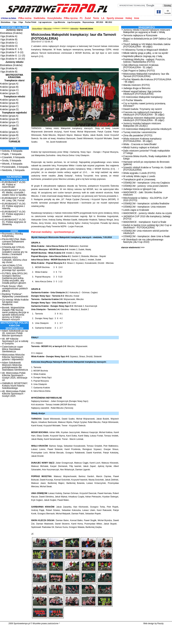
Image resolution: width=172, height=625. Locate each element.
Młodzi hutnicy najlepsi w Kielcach (141, 147)
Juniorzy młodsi (14, 62)
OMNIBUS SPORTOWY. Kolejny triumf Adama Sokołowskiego (15, 385)
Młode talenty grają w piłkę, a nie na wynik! (145, 53)
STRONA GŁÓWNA (8, 18)
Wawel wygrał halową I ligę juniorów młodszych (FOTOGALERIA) (142, 92)
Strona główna (37, 28)
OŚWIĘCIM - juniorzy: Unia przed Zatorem (145, 186)
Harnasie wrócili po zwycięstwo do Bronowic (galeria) (146, 163)
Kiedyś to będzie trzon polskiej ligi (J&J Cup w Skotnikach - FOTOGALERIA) (147, 226)
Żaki (14, 128)
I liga (14, 22)
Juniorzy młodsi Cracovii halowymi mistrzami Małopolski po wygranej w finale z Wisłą (146, 31)
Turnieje (14, 141)
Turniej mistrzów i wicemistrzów (139, 132)
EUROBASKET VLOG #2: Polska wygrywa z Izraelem (13, 214)
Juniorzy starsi (14, 29)
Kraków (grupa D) (9, 93)
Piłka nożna (24, 18)
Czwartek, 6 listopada (13, 157)
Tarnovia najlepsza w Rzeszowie (140, 35)
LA (102, 18)
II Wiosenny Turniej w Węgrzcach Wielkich (145, 49)
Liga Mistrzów (59, 22)
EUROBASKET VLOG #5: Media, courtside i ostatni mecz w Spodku (14, 192)
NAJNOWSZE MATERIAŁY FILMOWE (14, 178)
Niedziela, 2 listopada (13, 170)
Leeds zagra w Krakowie (136, 210)
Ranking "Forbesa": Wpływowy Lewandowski (15, 295)
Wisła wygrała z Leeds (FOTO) (139, 173)
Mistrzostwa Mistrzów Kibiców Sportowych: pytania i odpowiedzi (13, 357)
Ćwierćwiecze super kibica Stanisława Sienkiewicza (12, 349)
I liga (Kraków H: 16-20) (12, 58)
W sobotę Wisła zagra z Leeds (139, 176)
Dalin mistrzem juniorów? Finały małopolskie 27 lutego (146, 151)
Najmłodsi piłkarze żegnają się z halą (142, 56)
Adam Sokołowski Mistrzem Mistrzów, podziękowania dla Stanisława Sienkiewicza (15, 366)
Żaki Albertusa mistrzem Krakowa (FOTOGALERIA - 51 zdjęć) (140, 66)
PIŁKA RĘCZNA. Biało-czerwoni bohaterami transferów (14, 241)
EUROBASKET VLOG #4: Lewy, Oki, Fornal (13, 199)
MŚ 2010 (99, 22)
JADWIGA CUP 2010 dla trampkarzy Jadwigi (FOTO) (146, 217)
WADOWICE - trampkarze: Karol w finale (144, 222)
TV (14, 148)
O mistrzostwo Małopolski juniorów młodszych (147, 129)
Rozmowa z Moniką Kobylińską (12, 234)
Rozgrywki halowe (86, 28)
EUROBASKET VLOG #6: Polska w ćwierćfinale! (13, 184)
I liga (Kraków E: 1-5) (11, 49)
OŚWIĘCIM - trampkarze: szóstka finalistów (146, 203)
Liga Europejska (73, 22)
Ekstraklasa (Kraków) (11, 33)
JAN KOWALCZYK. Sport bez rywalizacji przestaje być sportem (13, 268)
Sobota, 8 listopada (12, 150)
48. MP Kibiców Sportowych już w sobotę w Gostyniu (15, 341)
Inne (136, 18)
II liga (20, 22)
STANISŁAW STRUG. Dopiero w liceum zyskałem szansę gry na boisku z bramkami (14, 251)
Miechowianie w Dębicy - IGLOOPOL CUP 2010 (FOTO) (145, 199)
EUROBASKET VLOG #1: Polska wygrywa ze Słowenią (14, 222)
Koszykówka (54, 18)
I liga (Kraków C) (8, 42)
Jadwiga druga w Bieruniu (136, 88)
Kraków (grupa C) (9, 90)
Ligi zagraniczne (45, 22)
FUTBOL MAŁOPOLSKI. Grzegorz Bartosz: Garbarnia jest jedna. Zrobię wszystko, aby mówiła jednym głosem (15, 278)
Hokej (129, 18)
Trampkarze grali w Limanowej (139, 179)
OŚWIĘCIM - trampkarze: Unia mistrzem (144, 206)
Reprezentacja (88, 22)
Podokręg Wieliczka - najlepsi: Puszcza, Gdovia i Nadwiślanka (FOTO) (144, 60)
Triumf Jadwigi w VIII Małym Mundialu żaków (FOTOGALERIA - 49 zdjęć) (146, 45)
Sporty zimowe (115, 18)
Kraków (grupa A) (9, 83)
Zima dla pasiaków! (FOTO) (137, 135)
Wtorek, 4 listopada (12, 163)
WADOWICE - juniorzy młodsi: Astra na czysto (147, 213)
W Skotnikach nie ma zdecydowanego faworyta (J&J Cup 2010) (143, 240)
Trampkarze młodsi (14, 96)
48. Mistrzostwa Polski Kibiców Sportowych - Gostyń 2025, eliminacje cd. (14, 376)
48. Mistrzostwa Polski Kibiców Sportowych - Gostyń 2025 (13, 393)
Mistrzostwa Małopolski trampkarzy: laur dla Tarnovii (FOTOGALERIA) (146, 75)
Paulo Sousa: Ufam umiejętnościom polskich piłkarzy (15, 288)
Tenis (96, 18)
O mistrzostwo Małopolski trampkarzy (143, 97)
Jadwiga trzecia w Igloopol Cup (139, 189)
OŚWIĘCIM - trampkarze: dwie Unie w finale (146, 236)
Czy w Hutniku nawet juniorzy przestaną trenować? (144, 104)
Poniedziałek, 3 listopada (15, 167)
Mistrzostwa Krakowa (14, 76)
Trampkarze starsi (14, 80)
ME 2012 (108, 22)
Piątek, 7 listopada (11, 154)
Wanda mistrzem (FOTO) (136, 85)
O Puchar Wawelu (132, 100)
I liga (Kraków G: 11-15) (12, 55)
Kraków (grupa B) (9, 86)
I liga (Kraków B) (8, 39)
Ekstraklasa (5, 22)
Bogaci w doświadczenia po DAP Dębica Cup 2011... (147, 39)
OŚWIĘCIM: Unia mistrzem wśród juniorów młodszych (145, 231)
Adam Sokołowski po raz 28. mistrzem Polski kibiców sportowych (15, 333)
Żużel (88, 18)
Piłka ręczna (71, 18)
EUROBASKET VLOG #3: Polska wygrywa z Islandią (13, 206)
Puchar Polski (30, 22)
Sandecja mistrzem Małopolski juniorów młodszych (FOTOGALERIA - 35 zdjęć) (144, 119)
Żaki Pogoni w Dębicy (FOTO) (139, 70)
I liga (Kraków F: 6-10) (11, 52)
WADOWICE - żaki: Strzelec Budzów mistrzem (142, 193)
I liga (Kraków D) (8, 46)
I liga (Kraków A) (8, 36)
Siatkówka (39, 18)
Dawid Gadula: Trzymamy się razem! (142, 109)
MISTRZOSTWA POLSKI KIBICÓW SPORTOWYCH (14, 325)
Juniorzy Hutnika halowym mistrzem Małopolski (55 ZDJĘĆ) (142, 124)
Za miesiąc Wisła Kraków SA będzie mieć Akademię (15, 302)
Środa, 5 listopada (11, 160)
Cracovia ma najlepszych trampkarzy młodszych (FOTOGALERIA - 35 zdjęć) (143, 113)
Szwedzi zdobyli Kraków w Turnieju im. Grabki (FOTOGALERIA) (147, 168)
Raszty (160, 623)
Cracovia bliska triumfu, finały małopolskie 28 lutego (146, 157)
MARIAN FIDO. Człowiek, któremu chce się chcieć (14, 260)
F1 (81, 18)
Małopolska (74, 28)
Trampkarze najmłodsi (14, 112)
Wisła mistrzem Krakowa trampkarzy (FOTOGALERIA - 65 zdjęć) (142, 139)
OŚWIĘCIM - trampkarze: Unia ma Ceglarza (146, 182)
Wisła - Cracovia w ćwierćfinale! (140, 144)
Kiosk (14, 231)
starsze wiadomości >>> (133, 247)
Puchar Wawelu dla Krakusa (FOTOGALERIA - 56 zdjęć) (147, 80)
